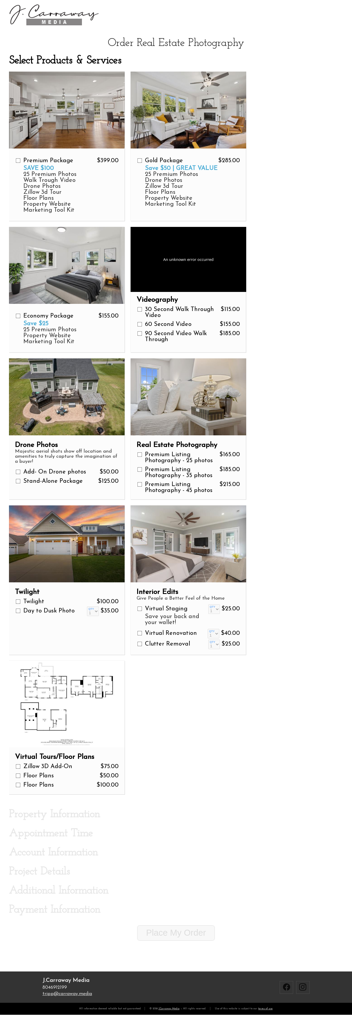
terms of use (265, 1009)
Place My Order (176, 932)
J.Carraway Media (169, 1009)
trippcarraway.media (67, 993)
